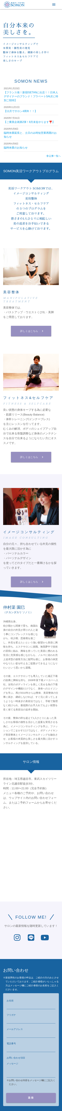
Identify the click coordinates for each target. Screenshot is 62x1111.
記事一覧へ (53, 156)
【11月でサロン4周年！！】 (20, 111)
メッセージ (12, 1063)
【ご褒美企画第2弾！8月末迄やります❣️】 (29, 122)
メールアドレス (15, 1029)
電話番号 (11, 1043)
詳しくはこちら (32, 331)
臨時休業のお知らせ (16, 147)
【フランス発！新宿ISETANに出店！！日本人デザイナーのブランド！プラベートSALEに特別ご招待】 (31, 96)
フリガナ (11, 1015)
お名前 (10, 1000)
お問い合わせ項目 (16, 1057)
